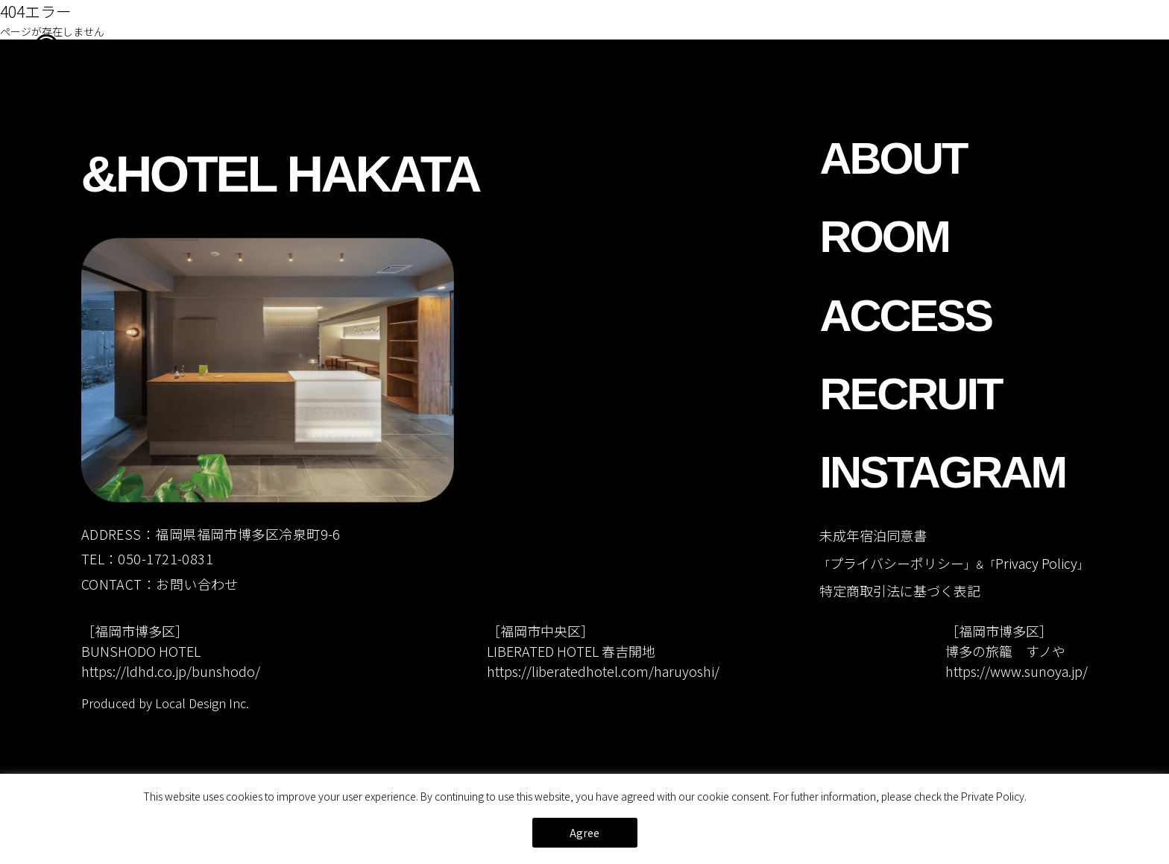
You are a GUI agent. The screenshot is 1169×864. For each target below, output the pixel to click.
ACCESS (845, 60)
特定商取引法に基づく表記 (899, 590)
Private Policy (992, 796)
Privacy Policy (1036, 563)
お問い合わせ (197, 583)
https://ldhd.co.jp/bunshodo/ (170, 671)
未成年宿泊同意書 (873, 535)
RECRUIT (928, 60)
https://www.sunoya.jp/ (1016, 671)
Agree (584, 832)
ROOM (770, 60)
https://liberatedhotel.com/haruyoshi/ (603, 671)
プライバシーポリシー (897, 563)
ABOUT (698, 60)
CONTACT (1112, 60)
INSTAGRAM (1019, 60)
